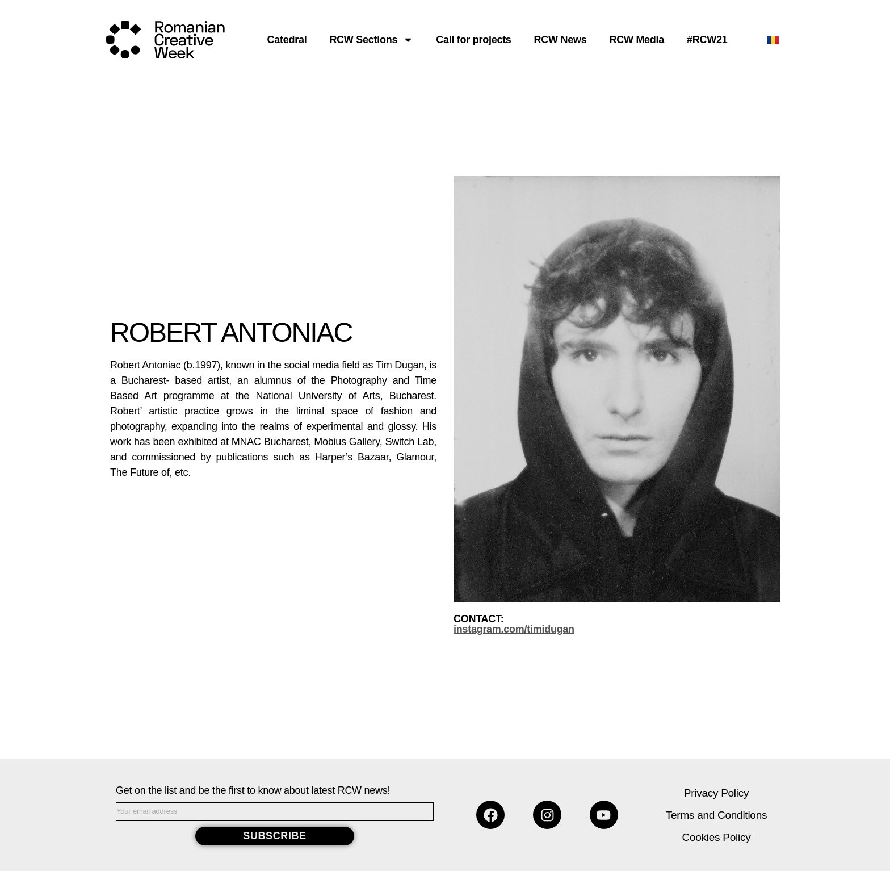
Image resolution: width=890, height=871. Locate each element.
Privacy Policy (716, 793)
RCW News (560, 39)
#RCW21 (707, 39)
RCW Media (636, 39)
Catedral (287, 39)
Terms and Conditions (716, 815)
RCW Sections (371, 40)
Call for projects (473, 39)
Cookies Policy (716, 837)
